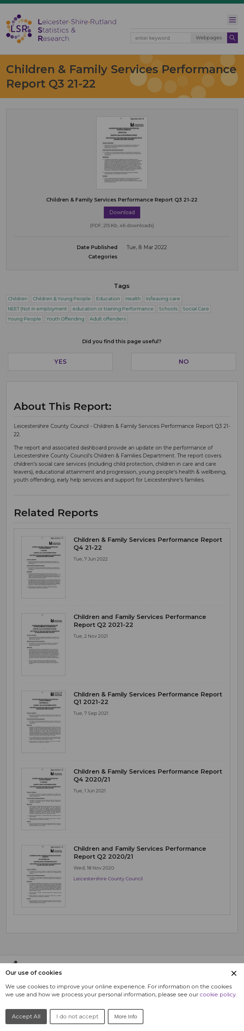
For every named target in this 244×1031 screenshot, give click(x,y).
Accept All (26, 1016)
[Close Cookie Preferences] (234, 973)
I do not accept (77, 1016)
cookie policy (217, 994)
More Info (125, 1016)
